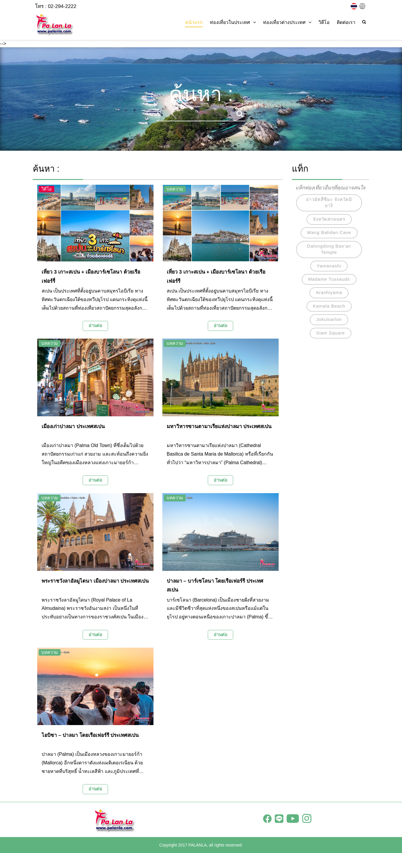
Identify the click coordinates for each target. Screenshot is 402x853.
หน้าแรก (194, 22)
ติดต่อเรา (346, 22)
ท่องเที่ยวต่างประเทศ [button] (287, 22)
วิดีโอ (324, 22)
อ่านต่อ (95, 325)
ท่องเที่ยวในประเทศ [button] (233, 22)
